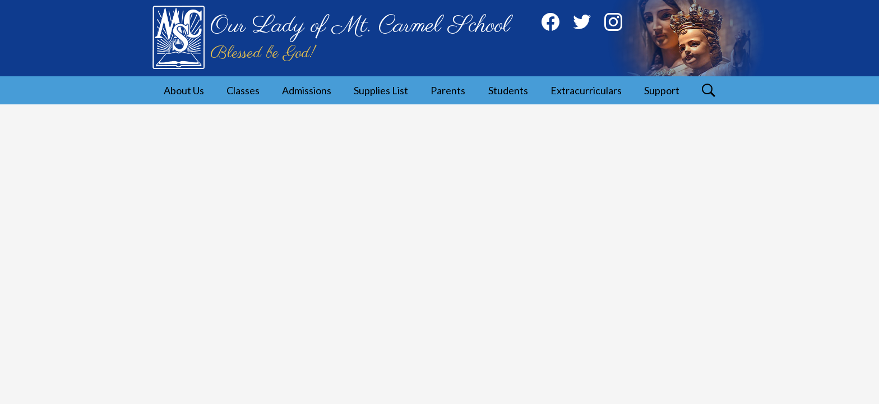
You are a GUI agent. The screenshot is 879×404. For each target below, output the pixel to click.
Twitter (581, 24)
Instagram (613, 24)
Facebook (550, 24)
